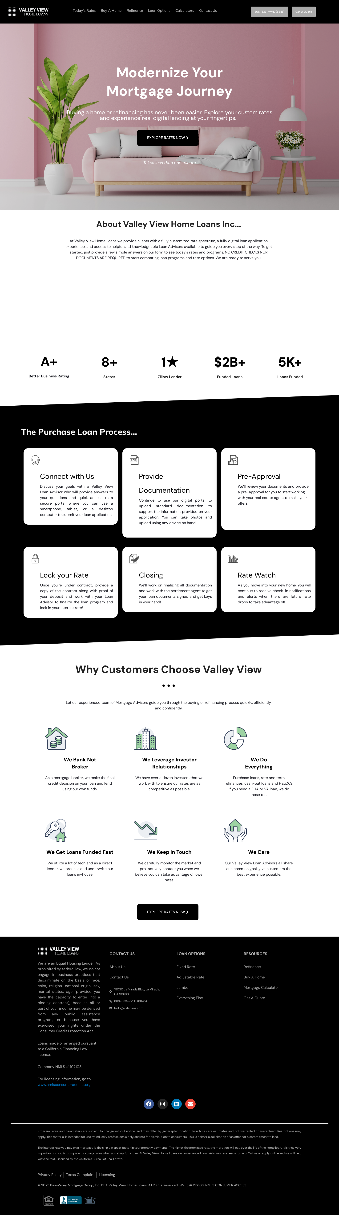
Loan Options (159, 10)
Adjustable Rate (190, 977)
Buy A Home (111, 10)
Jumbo (182, 987)
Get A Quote (254, 997)
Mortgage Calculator (261, 987)
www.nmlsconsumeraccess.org (64, 1084)
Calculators (184, 10)
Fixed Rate (186, 966)
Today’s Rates (84, 10)
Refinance (135, 10)
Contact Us (208, 10)
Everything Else (190, 997)
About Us (117, 966)
